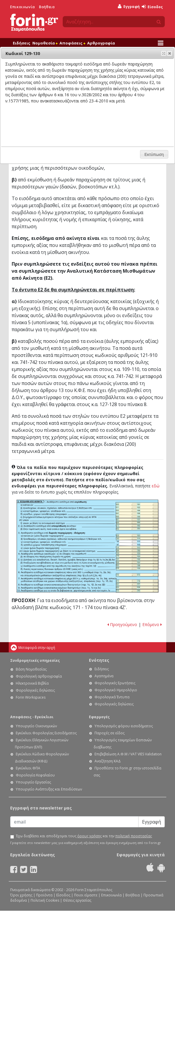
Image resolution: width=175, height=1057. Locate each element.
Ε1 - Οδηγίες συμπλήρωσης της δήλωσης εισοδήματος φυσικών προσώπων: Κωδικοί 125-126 (137, 556)
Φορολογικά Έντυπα (112, 697)
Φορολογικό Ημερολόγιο (115, 690)
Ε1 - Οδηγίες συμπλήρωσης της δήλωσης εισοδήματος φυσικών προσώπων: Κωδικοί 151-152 (137, 559)
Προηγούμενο (122, 624)
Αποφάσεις (72, 43)
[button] (169, 53)
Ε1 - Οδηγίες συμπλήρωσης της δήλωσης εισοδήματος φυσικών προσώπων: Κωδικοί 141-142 (137, 547)
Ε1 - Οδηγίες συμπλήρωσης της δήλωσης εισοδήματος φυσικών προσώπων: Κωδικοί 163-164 (137, 562)
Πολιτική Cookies (45, 900)
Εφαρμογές (99, 716)
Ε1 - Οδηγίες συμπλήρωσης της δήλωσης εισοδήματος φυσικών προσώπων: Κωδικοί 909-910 (137, 523)
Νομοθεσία (44, 43)
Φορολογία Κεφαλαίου (35, 775)
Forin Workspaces (31, 697)
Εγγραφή (129, 6)
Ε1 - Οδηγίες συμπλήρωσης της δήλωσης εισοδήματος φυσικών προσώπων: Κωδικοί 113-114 (137, 529)
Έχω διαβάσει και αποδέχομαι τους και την (84, 836)
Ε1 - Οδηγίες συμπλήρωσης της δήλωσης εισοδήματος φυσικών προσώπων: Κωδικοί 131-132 (137, 584)
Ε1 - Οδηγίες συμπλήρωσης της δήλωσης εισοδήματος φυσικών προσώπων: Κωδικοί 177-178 (137, 581)
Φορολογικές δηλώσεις (35, 690)
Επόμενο (152, 624)
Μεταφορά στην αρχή (36, 647)
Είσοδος (152, 6)
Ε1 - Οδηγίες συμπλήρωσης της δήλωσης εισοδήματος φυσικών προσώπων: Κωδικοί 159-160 (137, 568)
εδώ (156, 486)
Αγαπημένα (103, 675)
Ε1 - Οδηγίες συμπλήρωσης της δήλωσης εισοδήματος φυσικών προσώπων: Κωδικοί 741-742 (137, 591)
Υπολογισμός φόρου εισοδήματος (123, 725)
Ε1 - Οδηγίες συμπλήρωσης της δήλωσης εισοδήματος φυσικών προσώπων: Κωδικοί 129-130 (137, 535)
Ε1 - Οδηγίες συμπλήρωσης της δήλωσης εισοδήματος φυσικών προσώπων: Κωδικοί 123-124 (137, 553)
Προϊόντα (44, 895)
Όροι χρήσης (21, 895)
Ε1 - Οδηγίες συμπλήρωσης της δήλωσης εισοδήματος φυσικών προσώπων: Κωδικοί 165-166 (137, 565)
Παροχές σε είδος (109, 733)
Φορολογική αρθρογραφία (39, 676)
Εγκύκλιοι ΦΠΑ (28, 768)
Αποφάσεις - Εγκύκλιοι (31, 716)
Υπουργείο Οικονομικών (36, 725)
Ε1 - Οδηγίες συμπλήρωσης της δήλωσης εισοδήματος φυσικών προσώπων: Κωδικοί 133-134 (137, 587)
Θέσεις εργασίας (77, 900)
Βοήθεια (47, 6)
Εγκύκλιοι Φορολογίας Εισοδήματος (46, 733)
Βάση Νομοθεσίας (31, 669)
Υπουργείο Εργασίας (33, 782)
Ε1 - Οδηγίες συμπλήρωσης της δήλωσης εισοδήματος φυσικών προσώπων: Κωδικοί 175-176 (137, 575)
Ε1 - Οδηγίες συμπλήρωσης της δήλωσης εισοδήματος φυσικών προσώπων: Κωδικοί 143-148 (137, 538)
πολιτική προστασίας (133, 835)
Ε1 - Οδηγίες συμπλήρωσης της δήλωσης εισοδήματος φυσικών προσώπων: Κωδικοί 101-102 (137, 520)
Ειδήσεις (21, 43)
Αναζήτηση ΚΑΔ (107, 761)
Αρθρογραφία (101, 43)
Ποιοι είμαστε (85, 895)
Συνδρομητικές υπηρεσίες (35, 660)
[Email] (74, 821)
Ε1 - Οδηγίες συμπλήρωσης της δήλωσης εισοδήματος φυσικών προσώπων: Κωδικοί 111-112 (137, 525)
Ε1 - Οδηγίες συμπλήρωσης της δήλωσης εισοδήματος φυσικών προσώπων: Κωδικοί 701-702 (137, 550)
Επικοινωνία (22, 6)
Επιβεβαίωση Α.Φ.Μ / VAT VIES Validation (128, 754)
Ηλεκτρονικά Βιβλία (32, 683)
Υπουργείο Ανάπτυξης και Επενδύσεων (49, 789)
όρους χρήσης (89, 835)
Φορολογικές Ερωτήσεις (114, 682)
